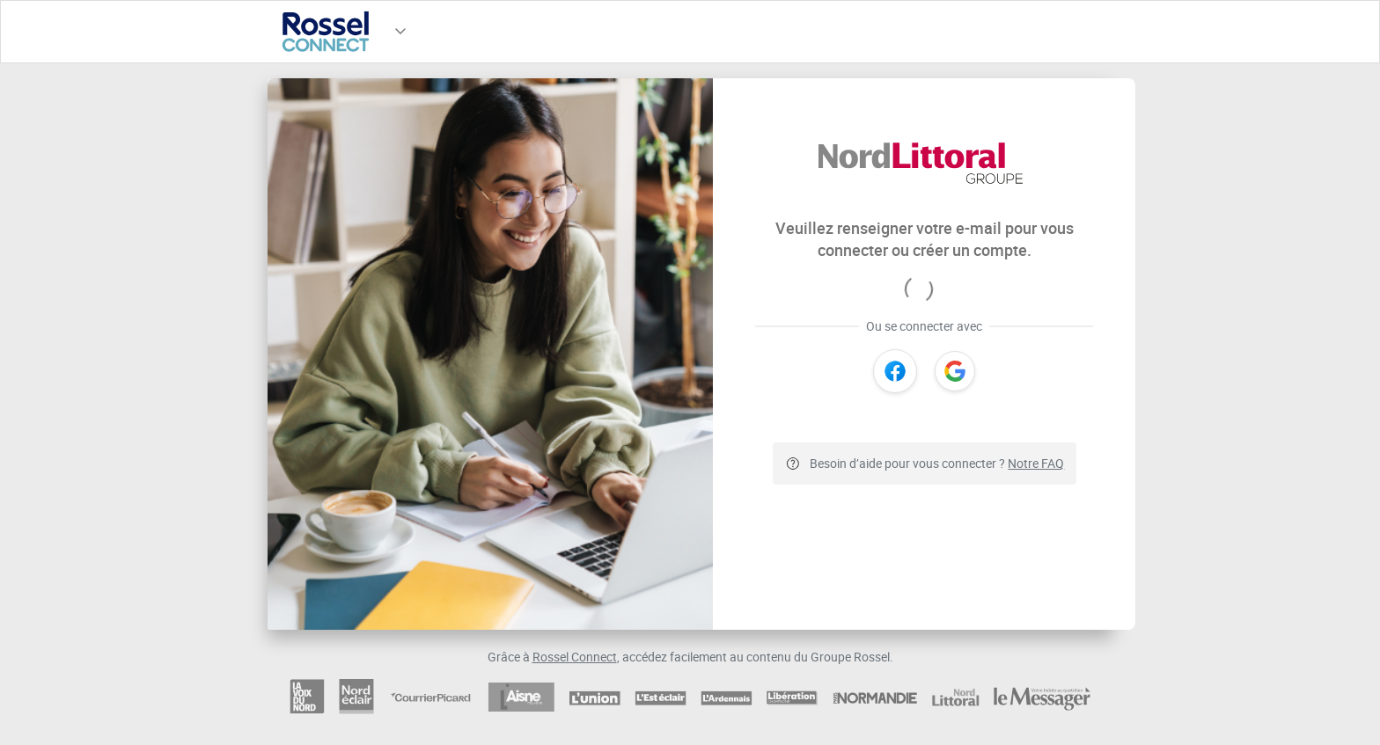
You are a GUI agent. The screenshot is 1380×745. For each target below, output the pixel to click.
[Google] (955, 371)
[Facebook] (895, 371)
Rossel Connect (574, 656)
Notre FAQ (1036, 463)
